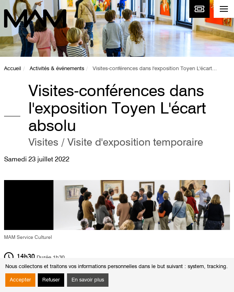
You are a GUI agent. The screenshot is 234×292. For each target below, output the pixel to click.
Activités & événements (57, 68)
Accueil (12, 68)
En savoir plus (88, 280)
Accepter (20, 280)
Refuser (51, 280)
